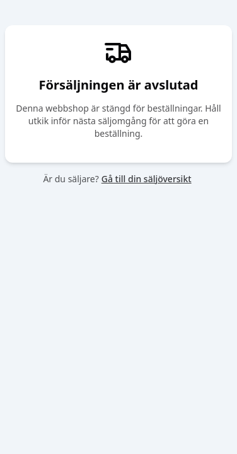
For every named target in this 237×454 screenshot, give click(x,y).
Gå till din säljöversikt (146, 179)
